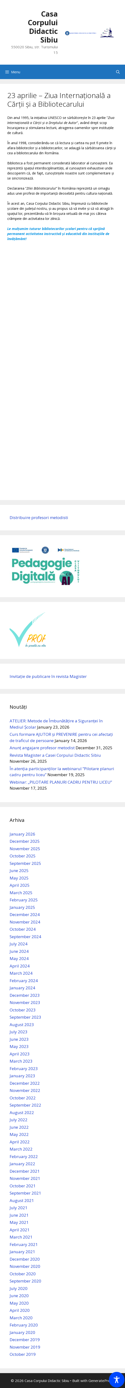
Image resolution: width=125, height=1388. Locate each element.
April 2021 (20, 1230)
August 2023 (22, 1024)
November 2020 (25, 1266)
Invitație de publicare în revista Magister (48, 676)
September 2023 (25, 1017)
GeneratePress (101, 1380)
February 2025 (24, 900)
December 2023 (25, 995)
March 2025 (21, 892)
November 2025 (25, 848)
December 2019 (25, 1339)
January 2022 (22, 1163)
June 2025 (19, 870)
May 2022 (19, 1134)
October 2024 (23, 929)
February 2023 (24, 1068)
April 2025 (20, 885)
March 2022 (21, 1149)
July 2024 (18, 944)
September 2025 (25, 863)
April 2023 (20, 1054)
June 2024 (19, 951)
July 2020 (18, 1288)
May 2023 (19, 1046)
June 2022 (19, 1127)
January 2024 (22, 988)
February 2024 (24, 980)
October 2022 (23, 1098)
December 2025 (25, 841)
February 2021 (24, 1244)
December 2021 (25, 1171)
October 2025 (23, 856)
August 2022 (22, 1112)
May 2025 (19, 878)
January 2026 (22, 834)
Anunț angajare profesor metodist (42, 747)
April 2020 (20, 1310)
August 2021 (22, 1200)
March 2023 (21, 1061)
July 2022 (18, 1119)
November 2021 (25, 1178)
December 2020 (25, 1259)
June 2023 (19, 1039)
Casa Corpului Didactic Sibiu (43, 27)
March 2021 (21, 1237)
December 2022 (25, 1083)
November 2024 (25, 922)
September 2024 (25, 936)
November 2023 (25, 1002)
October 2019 (23, 1354)
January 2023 (22, 1075)
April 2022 (20, 1142)
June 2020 (19, 1295)
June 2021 (19, 1215)
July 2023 (18, 1032)
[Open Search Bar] (118, 72)
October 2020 (23, 1273)
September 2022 (25, 1105)
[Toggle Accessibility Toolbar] (116, 1379)
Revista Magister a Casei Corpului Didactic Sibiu (55, 755)
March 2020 (21, 1317)
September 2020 (25, 1281)
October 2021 (23, 1186)
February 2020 (24, 1325)
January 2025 (22, 907)
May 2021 (19, 1222)
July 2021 (18, 1207)
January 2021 (22, 1251)
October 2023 (23, 1010)
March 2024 (21, 973)
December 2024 (25, 914)
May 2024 (19, 958)
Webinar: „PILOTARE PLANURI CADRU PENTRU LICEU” (61, 782)
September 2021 (25, 1193)
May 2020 (19, 1303)
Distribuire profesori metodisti (39, 517)
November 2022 (25, 1090)
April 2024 (20, 966)
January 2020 (22, 1332)
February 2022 (24, 1156)
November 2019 (25, 1347)
